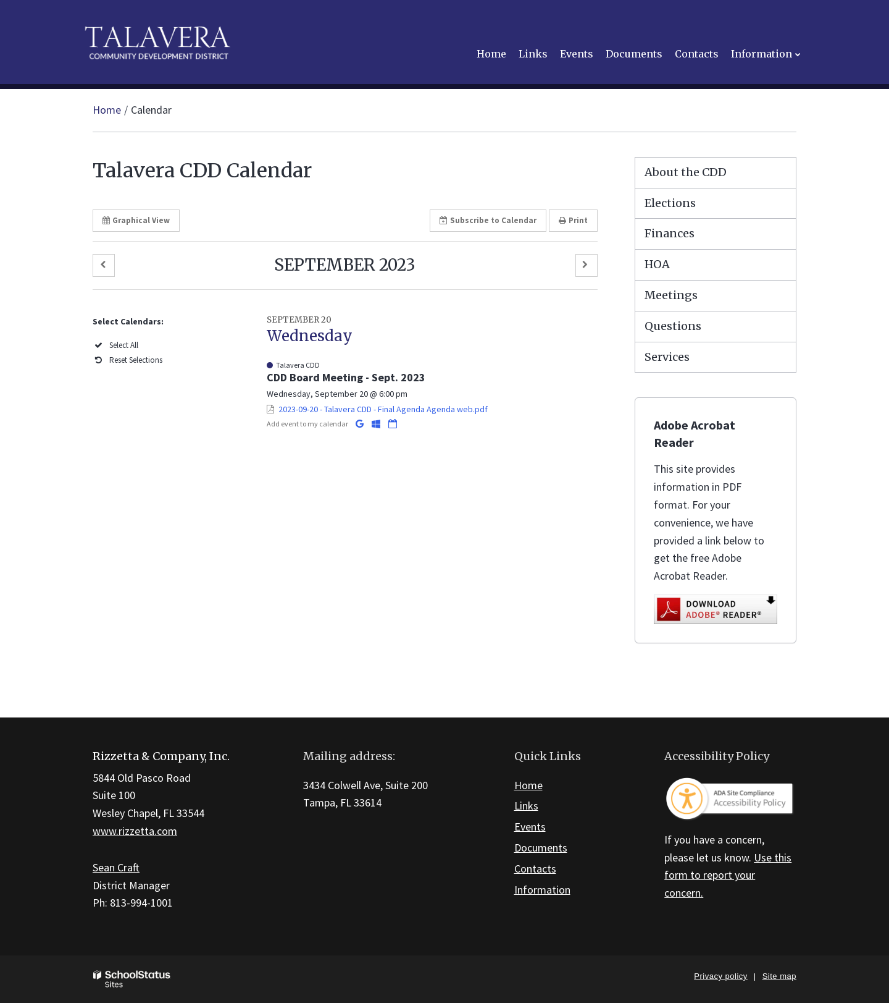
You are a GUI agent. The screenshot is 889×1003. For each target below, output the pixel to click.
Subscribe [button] (488, 220)
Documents (540, 847)
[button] (104, 265)
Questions (673, 326)
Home (107, 110)
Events (530, 826)
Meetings (671, 295)
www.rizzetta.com (135, 831)
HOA (657, 264)
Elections (670, 203)
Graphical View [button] (136, 220)
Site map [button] (779, 976)
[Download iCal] (392, 424)
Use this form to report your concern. (727, 875)
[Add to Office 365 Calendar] (377, 424)
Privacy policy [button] (720, 976)
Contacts (535, 868)
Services (667, 357)
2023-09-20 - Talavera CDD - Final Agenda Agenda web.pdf (383, 409)
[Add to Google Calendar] (360, 424)
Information (542, 889)
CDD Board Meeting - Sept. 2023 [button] (346, 377)
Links (526, 805)
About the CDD (686, 172)
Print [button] (573, 220)
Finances (670, 233)
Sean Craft (116, 867)
